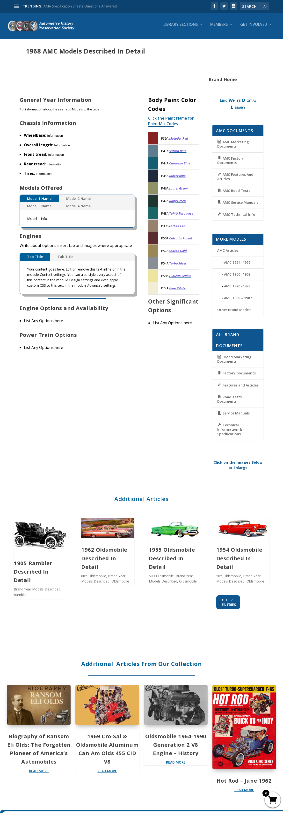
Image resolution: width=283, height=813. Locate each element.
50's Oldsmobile (161, 579)
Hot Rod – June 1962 (244, 783)
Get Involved (253, 28)
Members (219, 28)
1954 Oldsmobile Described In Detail (239, 561)
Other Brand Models (234, 313)
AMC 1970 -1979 (237, 289)
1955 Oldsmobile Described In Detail (172, 561)
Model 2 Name (78, 202)
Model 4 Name (78, 209)
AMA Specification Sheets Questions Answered (80, 6)
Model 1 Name (39, 202)
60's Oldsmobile (93, 579)
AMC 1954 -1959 (237, 266)
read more (39, 774)
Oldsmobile (120, 584)
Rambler (20, 598)
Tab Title (35, 260)
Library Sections (180, 28)
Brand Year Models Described (37, 592)
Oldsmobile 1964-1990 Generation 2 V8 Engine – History (175, 748)
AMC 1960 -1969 (237, 277)
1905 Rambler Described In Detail (33, 575)
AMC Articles (227, 253)
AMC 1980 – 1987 (238, 301)
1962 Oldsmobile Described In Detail (104, 561)
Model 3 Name (39, 209)
